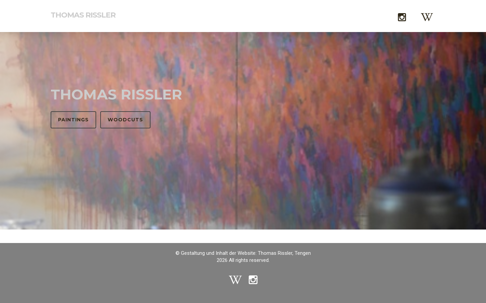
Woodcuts (125, 120)
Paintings (73, 120)
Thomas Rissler (83, 15)
